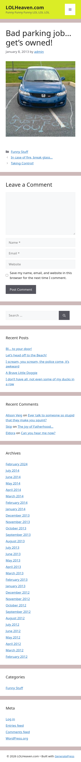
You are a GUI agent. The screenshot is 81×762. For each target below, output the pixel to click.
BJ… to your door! (19, 349)
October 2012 (16, 605)
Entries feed (15, 725)
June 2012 (13, 631)
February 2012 (17, 656)
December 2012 (18, 592)
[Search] (64, 315)
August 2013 (15, 541)
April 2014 (13, 490)
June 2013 (13, 554)
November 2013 (18, 522)
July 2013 (12, 547)
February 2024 (17, 464)
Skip (9, 426)
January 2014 (15, 509)
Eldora (10, 433)
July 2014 (12, 470)
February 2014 (17, 502)
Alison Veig (14, 415)
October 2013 (16, 528)
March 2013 (15, 573)
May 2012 (13, 637)
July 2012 (12, 624)
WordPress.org (17, 738)
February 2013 (17, 579)
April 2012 (13, 644)
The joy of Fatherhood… (35, 426)
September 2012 (18, 611)
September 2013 (18, 534)
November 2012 (18, 599)
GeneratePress (64, 756)
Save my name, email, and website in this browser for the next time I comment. (41, 275)
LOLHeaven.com (25, 7)
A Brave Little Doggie (21, 373)
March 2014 (15, 496)
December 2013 (18, 515)
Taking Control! (22, 163)
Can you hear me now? (38, 433)
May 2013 (13, 560)
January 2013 (15, 586)
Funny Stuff (19, 151)
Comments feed (18, 732)
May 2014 (13, 483)
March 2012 (15, 650)
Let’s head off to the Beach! (26, 355)
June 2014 (13, 477)
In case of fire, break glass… (32, 157)
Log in (10, 719)
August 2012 (15, 618)
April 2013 (13, 567)
